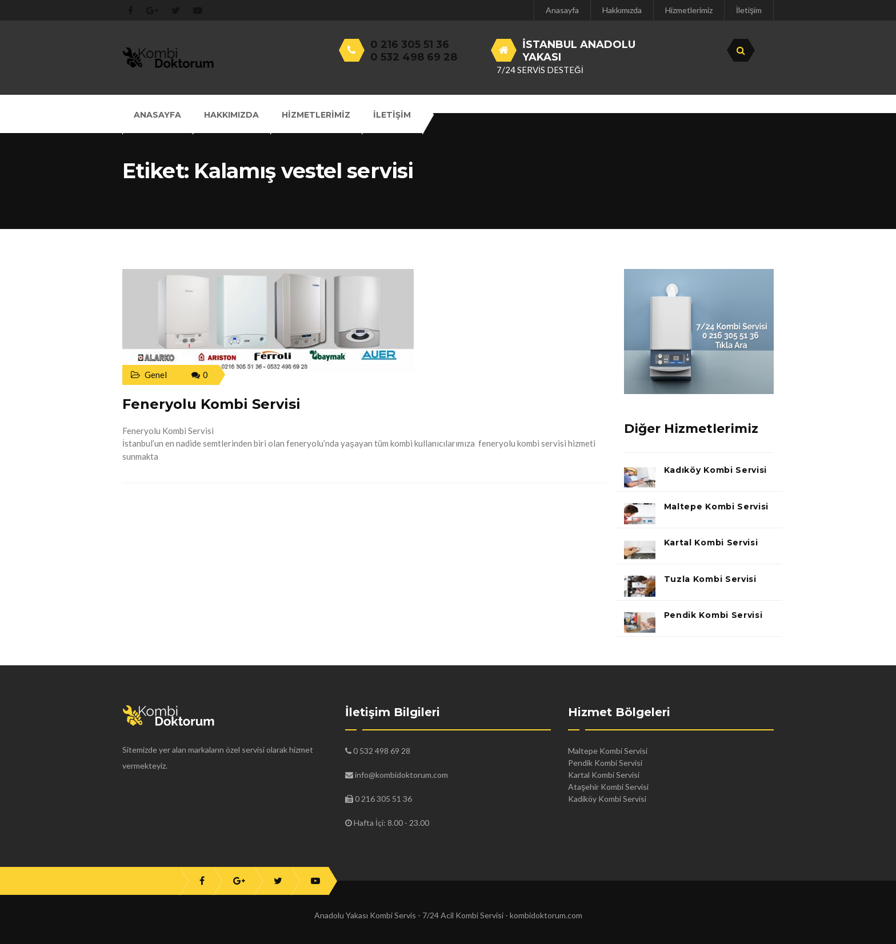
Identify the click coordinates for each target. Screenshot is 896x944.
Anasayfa (562, 10)
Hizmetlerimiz (689, 10)
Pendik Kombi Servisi (713, 615)
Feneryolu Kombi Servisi (211, 404)
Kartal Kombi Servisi (711, 542)
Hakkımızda (622, 10)
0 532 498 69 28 (413, 57)
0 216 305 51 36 (409, 44)
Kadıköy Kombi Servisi (715, 470)
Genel (156, 374)
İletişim (749, 10)
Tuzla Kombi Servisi (710, 579)
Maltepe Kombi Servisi (716, 506)
